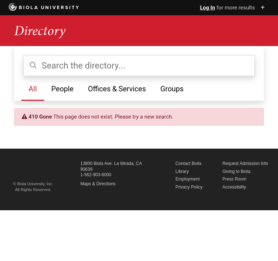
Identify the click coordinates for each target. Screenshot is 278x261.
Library (182, 171)
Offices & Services (117, 88)
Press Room (234, 179)
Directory (40, 30)
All (33, 88)
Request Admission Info (245, 163)
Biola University (44, 8)
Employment (188, 179)
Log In (207, 7)
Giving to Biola (236, 171)
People (62, 88)
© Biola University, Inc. (33, 184)
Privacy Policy (189, 187)
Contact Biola (188, 163)
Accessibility (234, 187)
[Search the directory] (139, 65)
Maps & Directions (97, 183)
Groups (172, 88)
